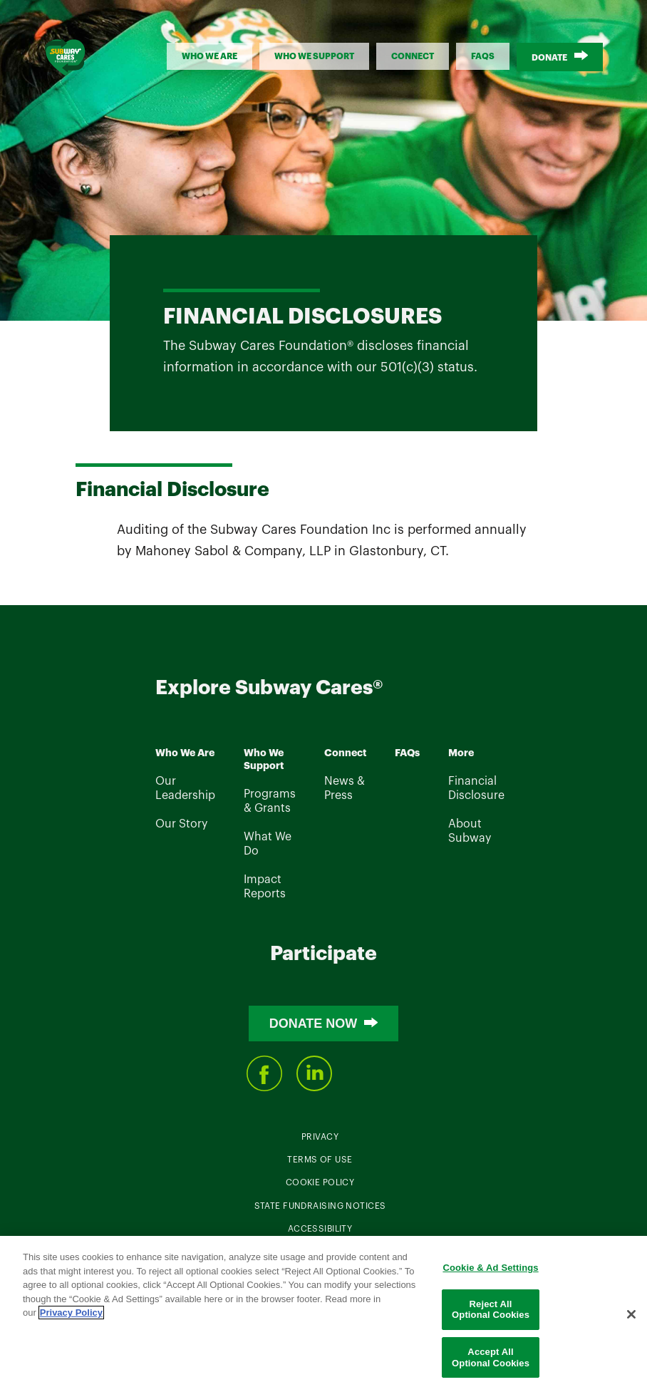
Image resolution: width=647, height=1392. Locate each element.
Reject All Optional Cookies (490, 1311)
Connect (345, 753)
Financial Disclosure (476, 788)
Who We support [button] (314, 56)
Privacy (319, 1137)
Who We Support (264, 759)
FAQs (483, 56)
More (461, 753)
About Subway (469, 831)
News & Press (344, 788)
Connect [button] (412, 56)
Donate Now (313, 1023)
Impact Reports (265, 886)
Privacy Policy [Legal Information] (71, 1314)
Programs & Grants (270, 801)
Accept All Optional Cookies (490, 1360)
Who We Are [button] (209, 56)
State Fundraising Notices (320, 1206)
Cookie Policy (320, 1182)
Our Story (181, 824)
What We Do (267, 844)
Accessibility (320, 1229)
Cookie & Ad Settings (490, 1269)
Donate (549, 57)
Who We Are (184, 753)
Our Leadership (185, 788)
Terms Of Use (319, 1159)
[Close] (631, 1315)
